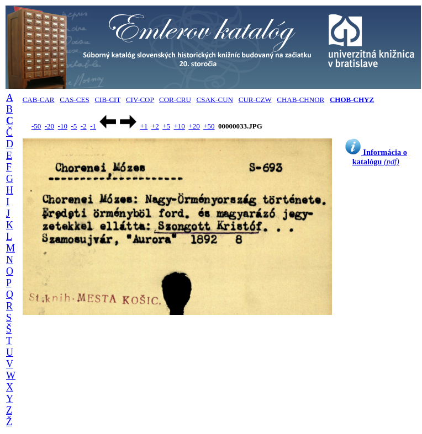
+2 (155, 126)
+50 (208, 126)
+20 (193, 126)
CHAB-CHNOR (300, 99)
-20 (49, 126)
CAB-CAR (39, 99)
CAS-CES (74, 99)
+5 (166, 126)
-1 (93, 126)
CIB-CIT (107, 99)
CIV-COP (140, 99)
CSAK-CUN (215, 99)
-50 (36, 126)
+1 (143, 126)
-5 (74, 126)
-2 (84, 126)
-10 (62, 126)
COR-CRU (175, 99)
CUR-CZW (255, 99)
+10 (179, 126)
